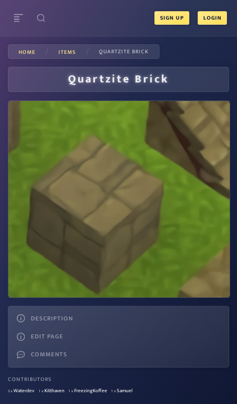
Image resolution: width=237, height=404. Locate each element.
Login (212, 17)
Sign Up (172, 17)
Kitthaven (54, 391)
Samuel (125, 391)
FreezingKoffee (90, 391)
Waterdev (23, 391)
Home (27, 52)
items (67, 52)
